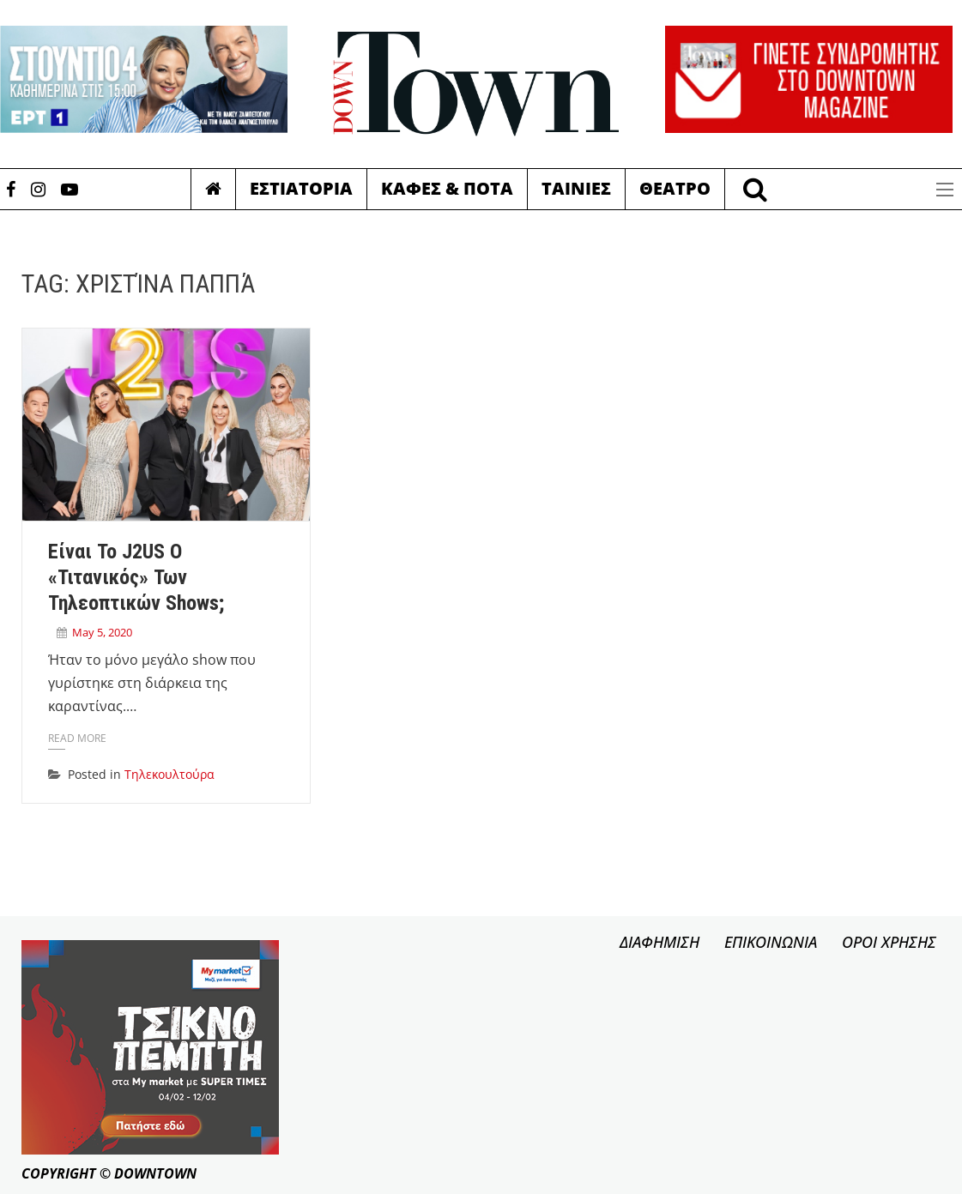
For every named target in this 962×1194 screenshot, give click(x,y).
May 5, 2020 (102, 632)
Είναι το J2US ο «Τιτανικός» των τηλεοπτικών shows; (136, 577)
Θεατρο (675, 188)
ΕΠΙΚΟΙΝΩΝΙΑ (770, 942)
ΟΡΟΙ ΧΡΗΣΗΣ (889, 942)
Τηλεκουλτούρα (169, 774)
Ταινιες (576, 188)
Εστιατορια (301, 188)
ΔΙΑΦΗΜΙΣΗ (659, 942)
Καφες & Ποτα (447, 188)
